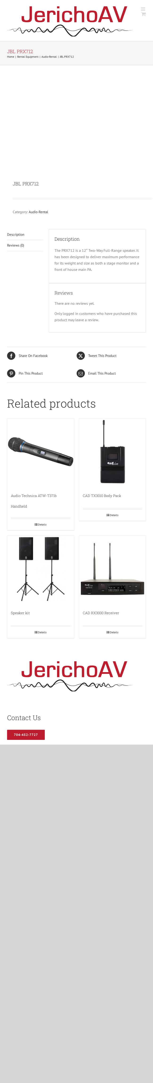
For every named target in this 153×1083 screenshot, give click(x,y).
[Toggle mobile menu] (143, 9)
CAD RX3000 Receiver (101, 612)
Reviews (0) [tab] (15, 245)
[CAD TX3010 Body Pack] (112, 451)
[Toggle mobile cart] (143, 14)
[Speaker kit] (40, 569)
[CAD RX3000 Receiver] (112, 569)
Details (42, 524)
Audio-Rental (38, 212)
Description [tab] (15, 234)
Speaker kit (20, 612)
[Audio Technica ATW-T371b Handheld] (40, 451)
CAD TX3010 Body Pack (102, 495)
